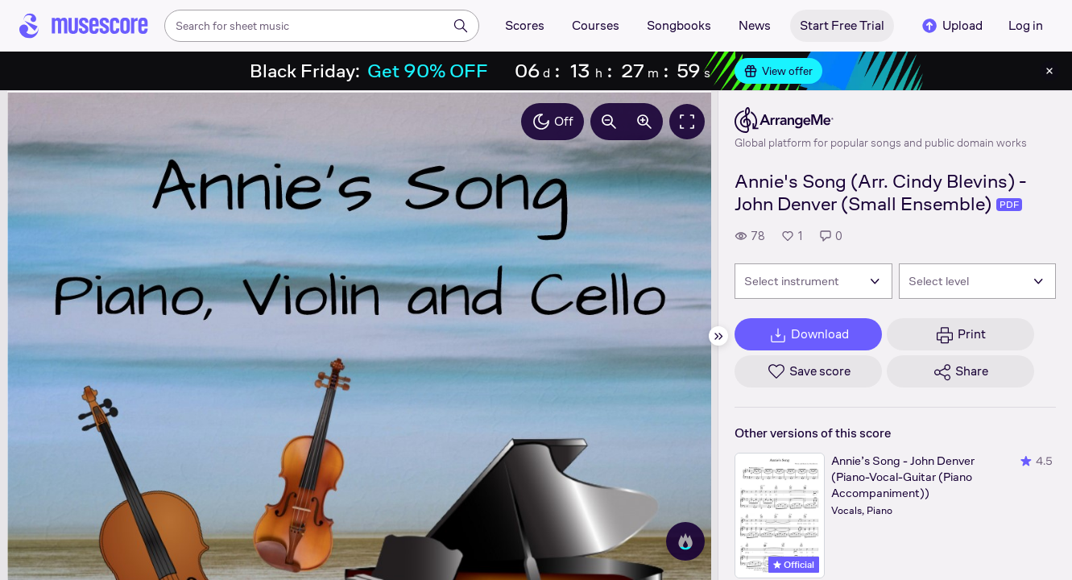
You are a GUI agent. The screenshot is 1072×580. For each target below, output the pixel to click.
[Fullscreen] (687, 121)
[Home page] (83, 26)
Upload (951, 25)
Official (793, 564)
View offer (778, 70)
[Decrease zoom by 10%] (609, 121)
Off (552, 121)
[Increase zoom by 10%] (644, 121)
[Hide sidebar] (718, 336)
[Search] (460, 25)
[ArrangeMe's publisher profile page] (881, 120)
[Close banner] (1049, 71)
